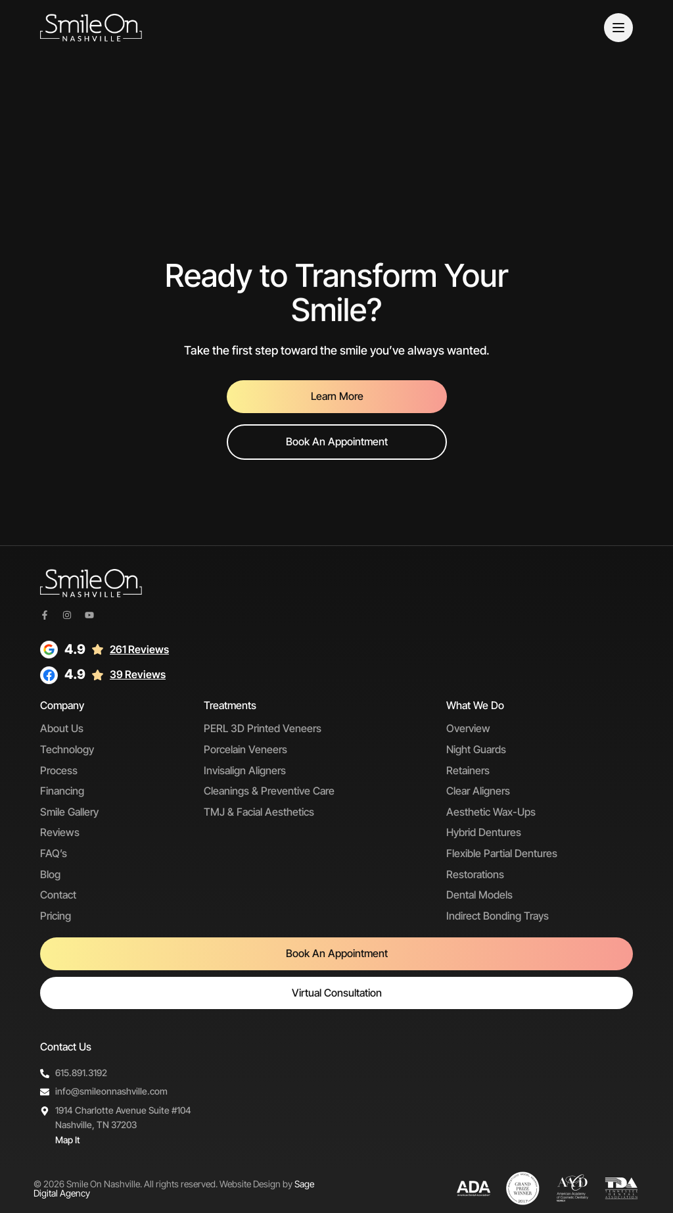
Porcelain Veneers (245, 749)
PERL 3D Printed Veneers (262, 728)
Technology (67, 749)
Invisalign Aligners (245, 770)
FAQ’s (53, 853)
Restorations (475, 874)
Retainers (468, 770)
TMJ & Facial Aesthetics (259, 811)
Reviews (60, 832)
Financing (62, 790)
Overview (468, 728)
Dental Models (479, 894)
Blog (50, 874)
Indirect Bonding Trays (497, 915)
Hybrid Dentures (483, 832)
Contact (58, 894)
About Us (61, 728)
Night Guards (476, 749)
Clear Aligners (478, 790)
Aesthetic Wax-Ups (491, 811)
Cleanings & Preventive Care (269, 790)
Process (59, 770)
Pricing (55, 915)
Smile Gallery (69, 811)
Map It (67, 1139)
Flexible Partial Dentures (501, 853)
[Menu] (618, 27)
